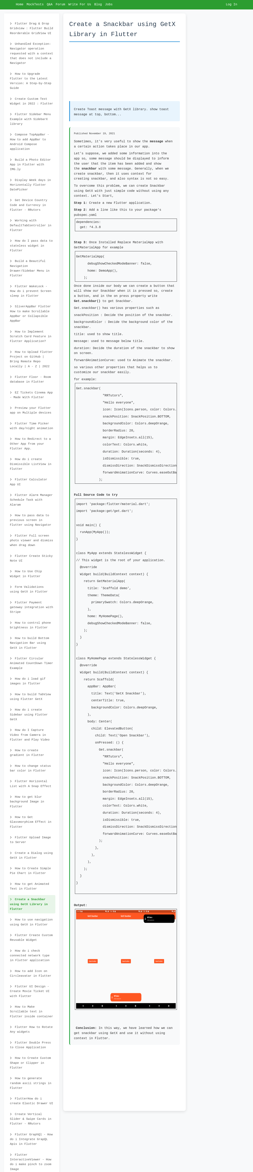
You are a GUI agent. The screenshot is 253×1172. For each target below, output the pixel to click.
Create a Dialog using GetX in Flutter (31, 855)
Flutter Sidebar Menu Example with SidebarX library (30, 119)
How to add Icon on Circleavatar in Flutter (30, 973)
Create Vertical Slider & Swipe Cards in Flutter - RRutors (30, 1119)
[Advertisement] (124, 73)
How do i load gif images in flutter (27, 681)
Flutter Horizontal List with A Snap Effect (30, 784)
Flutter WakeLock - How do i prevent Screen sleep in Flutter (30, 291)
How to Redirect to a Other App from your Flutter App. (30, 443)
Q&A (50, 4)
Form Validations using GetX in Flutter (29, 589)
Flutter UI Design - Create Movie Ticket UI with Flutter (30, 991)
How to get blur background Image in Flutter (27, 801)
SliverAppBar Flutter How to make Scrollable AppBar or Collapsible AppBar (30, 314)
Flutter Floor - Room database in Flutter (30, 379)
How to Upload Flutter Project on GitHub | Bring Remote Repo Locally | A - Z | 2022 (31, 359)
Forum (60, 4)
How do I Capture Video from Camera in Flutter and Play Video (30, 735)
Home (19, 4)
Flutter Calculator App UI (28, 482)
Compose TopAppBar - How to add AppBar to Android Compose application (29, 142)
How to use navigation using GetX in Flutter (31, 922)
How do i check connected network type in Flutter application (30, 955)
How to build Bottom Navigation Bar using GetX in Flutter (29, 643)
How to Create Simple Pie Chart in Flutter (30, 871)
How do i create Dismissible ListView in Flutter (30, 464)
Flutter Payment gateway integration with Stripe (31, 607)
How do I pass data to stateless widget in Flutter (31, 245)
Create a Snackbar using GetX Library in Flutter (29, 904)
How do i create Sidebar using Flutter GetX (29, 714)
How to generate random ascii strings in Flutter (30, 1083)
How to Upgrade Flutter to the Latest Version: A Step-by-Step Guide (30, 81)
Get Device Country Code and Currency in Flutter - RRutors (28, 205)
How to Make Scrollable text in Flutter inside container (31, 1011)
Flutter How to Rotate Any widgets (31, 1029)
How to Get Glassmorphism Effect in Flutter (30, 822)
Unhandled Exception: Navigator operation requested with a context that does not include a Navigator (31, 53)
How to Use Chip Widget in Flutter (26, 574)
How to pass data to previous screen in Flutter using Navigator (30, 520)
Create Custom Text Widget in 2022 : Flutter (31, 101)
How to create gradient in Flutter (27, 753)
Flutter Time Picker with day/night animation (31, 426)
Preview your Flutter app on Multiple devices (30, 410)
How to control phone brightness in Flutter (30, 625)
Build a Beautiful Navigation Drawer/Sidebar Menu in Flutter (30, 268)
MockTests (34, 4)
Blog (98, 4)
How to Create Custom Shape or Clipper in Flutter (30, 1063)
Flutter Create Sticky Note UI (31, 558)
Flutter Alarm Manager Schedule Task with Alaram (31, 500)
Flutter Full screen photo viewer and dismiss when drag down (31, 540)
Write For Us (79, 4)
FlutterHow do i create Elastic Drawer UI (31, 1101)
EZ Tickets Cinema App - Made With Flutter (31, 395)
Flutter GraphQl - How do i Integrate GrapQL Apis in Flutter (31, 1139)
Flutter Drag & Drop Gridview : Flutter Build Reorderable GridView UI (31, 28)
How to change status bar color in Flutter (30, 768)
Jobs (108, 4)
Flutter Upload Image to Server (30, 840)
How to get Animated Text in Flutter (29, 886)
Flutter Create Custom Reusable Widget (31, 938)
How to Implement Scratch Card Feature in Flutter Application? (30, 336)
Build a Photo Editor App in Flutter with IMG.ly (30, 164)
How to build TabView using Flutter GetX (30, 697)
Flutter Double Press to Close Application (30, 1045)
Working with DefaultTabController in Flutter (30, 225)
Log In (231, 4)
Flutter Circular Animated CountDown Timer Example (31, 663)
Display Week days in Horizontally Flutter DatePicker (30, 185)
